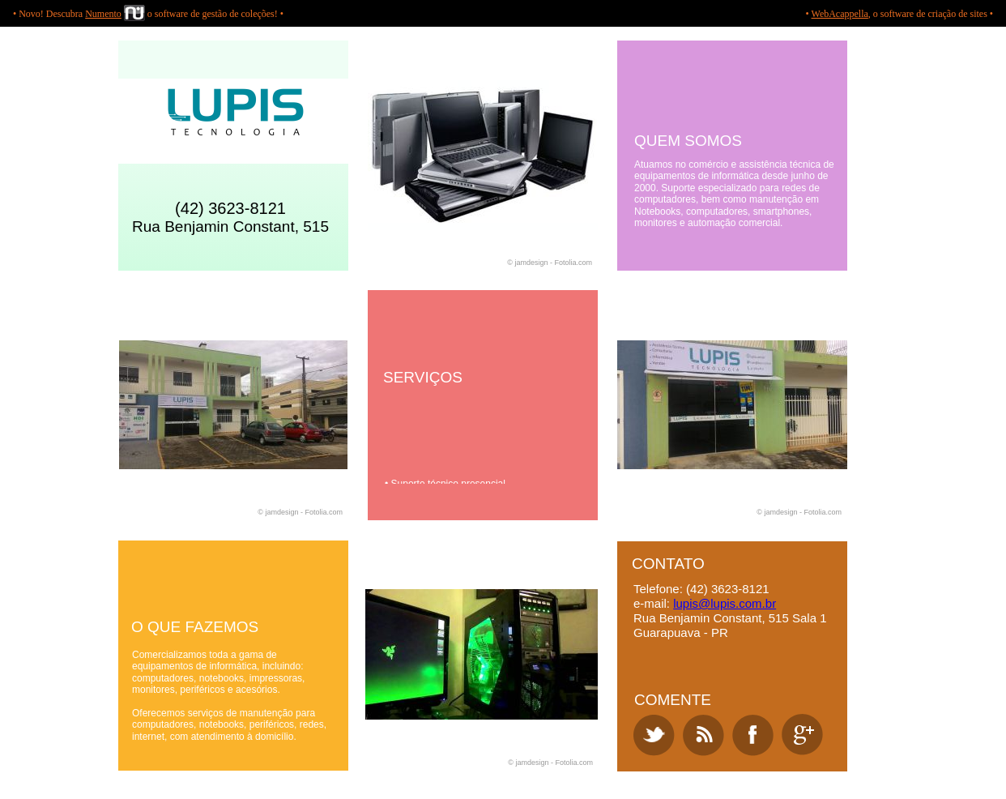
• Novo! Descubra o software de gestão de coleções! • (148, 13)
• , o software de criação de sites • (899, 13)
